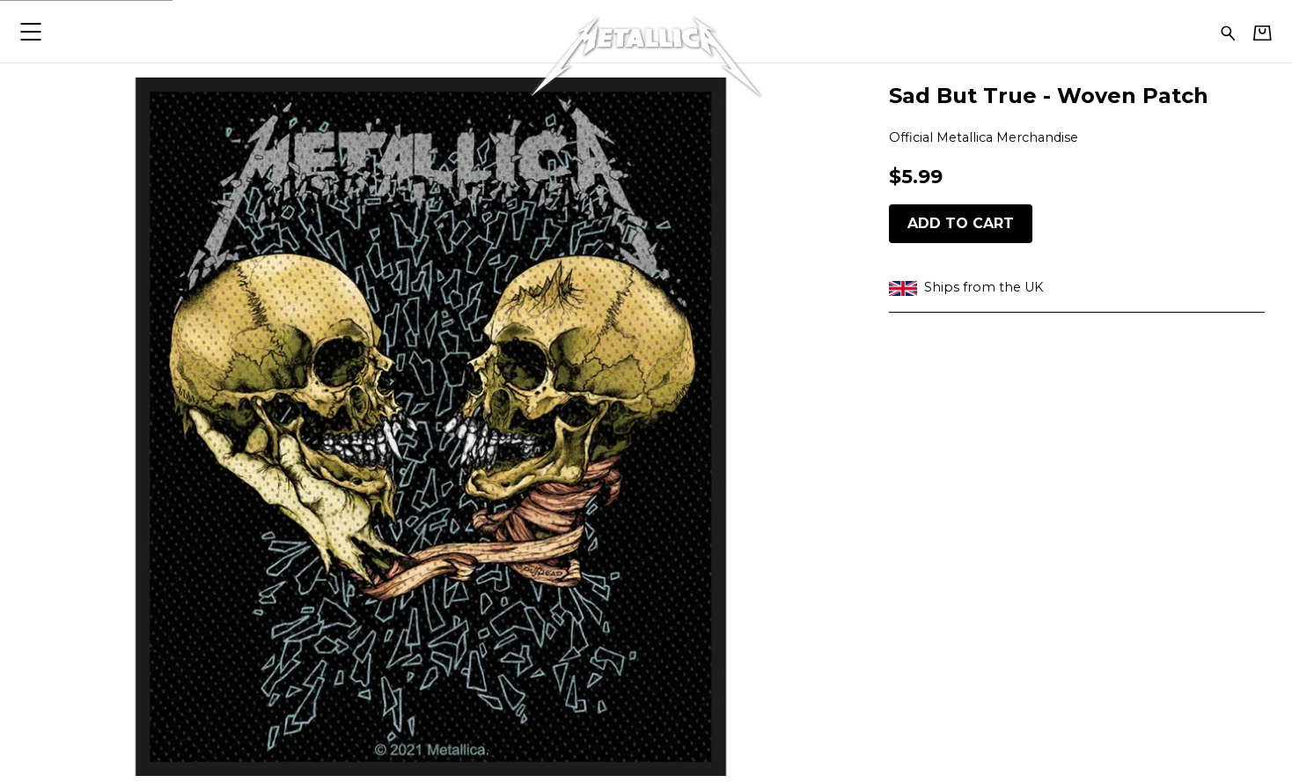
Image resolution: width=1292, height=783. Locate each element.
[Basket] (1262, 33)
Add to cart (960, 223)
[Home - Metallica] (646, 31)
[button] (30, 31)
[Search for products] (1228, 31)
